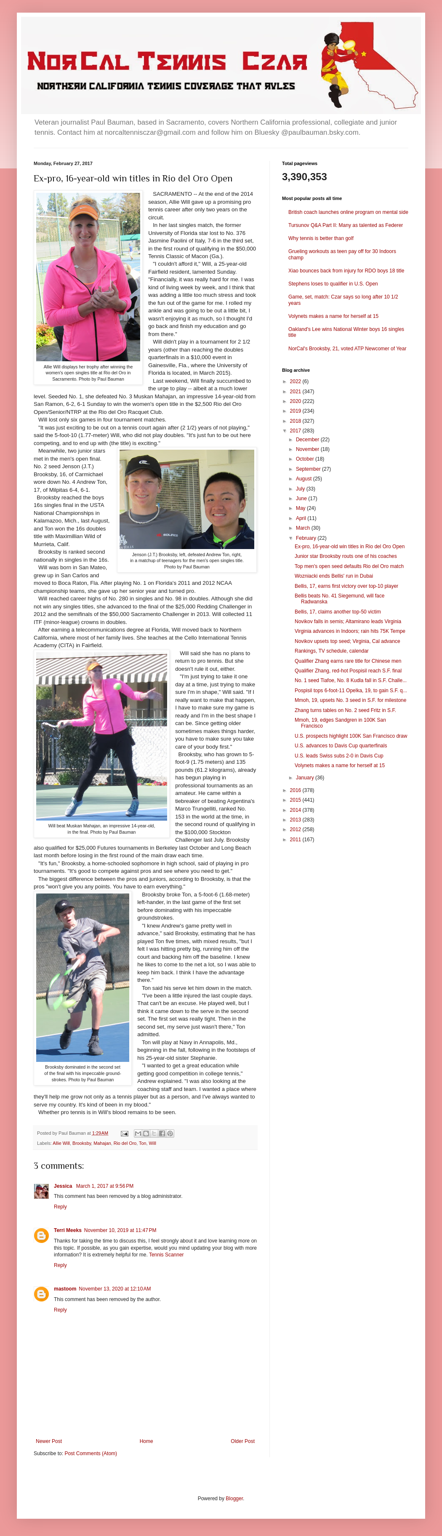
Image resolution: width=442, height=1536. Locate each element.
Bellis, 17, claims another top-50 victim (338, 612)
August (304, 479)
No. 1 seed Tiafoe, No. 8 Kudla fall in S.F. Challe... (351, 680)
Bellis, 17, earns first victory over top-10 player (346, 586)
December (308, 440)
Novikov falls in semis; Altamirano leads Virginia (348, 621)
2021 (296, 392)
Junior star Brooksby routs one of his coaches (346, 556)
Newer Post (49, 1441)
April (301, 518)
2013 (296, 820)
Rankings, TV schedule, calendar (332, 651)
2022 (296, 381)
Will (152, 1143)
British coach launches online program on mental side (348, 212)
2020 (296, 401)
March (304, 528)
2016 (296, 790)
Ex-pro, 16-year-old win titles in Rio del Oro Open (350, 546)
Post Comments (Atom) (90, 1453)
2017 (296, 431)
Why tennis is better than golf (321, 238)
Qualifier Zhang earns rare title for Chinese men (348, 661)
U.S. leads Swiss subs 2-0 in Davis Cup (339, 756)
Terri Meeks (68, 1230)
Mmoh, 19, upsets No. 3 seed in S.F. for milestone (350, 700)
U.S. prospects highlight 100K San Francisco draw (351, 736)
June (302, 498)
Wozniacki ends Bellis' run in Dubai (334, 576)
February (306, 538)
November (308, 449)
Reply (60, 1207)
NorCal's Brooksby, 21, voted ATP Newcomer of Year (347, 349)
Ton (142, 1143)
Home (146, 1441)
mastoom (65, 1289)
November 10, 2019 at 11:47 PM (120, 1230)
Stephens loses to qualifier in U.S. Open (333, 284)
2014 (296, 810)
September (309, 469)
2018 (296, 421)
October (305, 459)
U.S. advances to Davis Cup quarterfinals (341, 746)
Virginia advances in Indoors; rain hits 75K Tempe (350, 631)
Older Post (243, 1441)
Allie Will (61, 1143)
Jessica (64, 1186)
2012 (296, 829)
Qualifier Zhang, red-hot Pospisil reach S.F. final (348, 671)
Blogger (234, 1498)
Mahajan (102, 1143)
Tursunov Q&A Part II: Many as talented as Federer (345, 225)
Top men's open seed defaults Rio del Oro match (349, 566)
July (301, 489)
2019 (296, 411)
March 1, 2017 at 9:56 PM (104, 1186)
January (305, 778)
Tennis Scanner (166, 1255)
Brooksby (81, 1143)
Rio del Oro (125, 1143)
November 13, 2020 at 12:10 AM (115, 1289)
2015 (296, 800)
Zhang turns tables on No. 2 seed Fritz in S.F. (345, 710)
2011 (296, 840)
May (301, 508)
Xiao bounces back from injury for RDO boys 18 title (346, 271)
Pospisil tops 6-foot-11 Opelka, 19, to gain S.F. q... (351, 690)
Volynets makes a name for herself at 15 (333, 316)
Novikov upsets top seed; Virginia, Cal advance (347, 641)
